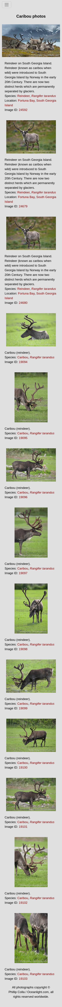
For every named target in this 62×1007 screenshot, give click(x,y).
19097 (23, 573)
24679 (23, 206)
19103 (23, 978)
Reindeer (23, 96)
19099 (23, 708)
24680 (23, 302)
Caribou (22, 357)
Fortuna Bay (26, 100)
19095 (23, 438)
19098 (23, 649)
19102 (23, 902)
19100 (23, 767)
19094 (23, 362)
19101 (23, 826)
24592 (23, 110)
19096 (23, 497)
